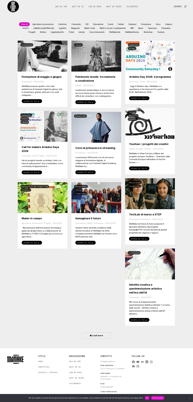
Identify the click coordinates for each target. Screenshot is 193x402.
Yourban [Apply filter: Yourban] (161, 32)
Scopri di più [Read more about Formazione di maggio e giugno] (31, 101)
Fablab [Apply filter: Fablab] (121, 24)
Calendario (75, 383)
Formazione (27, 45)
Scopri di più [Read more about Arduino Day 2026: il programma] (139, 98)
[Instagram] (151, 362)
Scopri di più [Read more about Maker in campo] (31, 243)
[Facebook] (133, 362)
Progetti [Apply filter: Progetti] (31, 32)
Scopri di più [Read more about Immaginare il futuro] (85, 243)
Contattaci (44, 367)
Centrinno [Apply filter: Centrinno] (62, 24)
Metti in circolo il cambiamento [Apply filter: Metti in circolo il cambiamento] (113, 28)
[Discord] (133, 366)
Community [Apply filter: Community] (76, 24)
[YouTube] (138, 362)
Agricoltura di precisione (35, 186)
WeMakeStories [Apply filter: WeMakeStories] (132, 32)
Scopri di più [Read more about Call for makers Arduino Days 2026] (31, 172)
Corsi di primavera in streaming (95, 148)
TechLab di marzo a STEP (145, 214)
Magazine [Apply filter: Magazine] (75, 28)
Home (40, 361)
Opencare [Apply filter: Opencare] (152, 28)
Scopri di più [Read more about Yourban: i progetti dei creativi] (139, 168)
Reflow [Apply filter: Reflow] (43, 32)
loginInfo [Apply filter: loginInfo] (62, 28)
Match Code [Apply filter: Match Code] (89, 28)
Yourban (132, 119)
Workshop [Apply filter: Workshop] (148, 32)
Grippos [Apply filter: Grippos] (168, 24)
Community (133, 45)
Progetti (133, 116)
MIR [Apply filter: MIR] (132, 28)
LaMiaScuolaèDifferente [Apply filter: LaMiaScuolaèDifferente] (43, 28)
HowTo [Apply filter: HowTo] (26, 28)
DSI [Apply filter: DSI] (87, 24)
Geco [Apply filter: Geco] (158, 24)
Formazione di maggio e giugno (42, 76)
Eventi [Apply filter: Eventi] (110, 24)
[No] (189, 398)
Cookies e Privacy (48, 372)
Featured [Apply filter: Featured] (132, 24)
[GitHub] (138, 366)
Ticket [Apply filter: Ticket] (71, 32)
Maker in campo (32, 218)
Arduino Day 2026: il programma (150, 76)
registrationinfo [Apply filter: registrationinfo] (57, 32)
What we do (75, 367)
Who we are (75, 361)
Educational (134, 183)
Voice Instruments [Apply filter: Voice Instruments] (97, 32)
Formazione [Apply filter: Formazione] (146, 24)
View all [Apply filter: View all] (24, 24)
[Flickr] (142, 362)
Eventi (132, 48)
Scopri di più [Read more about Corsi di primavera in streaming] (85, 172)
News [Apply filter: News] (140, 28)
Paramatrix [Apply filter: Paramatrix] (166, 28)
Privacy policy (157, 398)
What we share (76, 378)
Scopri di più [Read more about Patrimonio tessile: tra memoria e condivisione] (85, 102)
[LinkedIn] (147, 362)
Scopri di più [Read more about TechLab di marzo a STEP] (139, 239)
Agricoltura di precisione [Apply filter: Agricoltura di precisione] (43, 24)
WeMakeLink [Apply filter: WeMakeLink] (114, 32)
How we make (75, 372)
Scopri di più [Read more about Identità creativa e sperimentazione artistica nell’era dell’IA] (139, 320)
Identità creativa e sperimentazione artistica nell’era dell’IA (145, 288)
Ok (147, 398)
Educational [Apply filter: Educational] (98, 24)
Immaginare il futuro (88, 218)
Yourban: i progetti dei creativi (148, 144)
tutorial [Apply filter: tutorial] (82, 32)
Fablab (78, 45)
